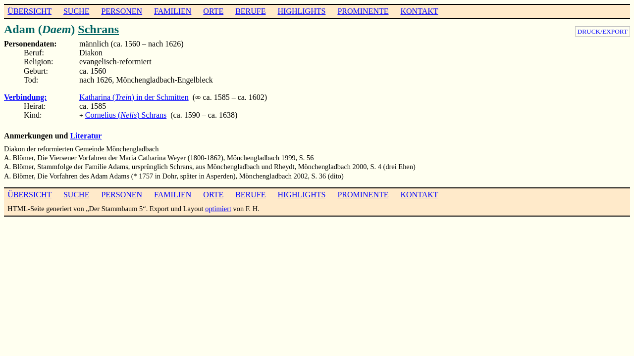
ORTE (213, 11)
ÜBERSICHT (29, 11)
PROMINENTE (362, 11)
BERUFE (250, 11)
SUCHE (76, 11)
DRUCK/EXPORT (603, 31)
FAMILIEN (172, 11)
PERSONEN (121, 11)
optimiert (218, 208)
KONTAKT (419, 11)
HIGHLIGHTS (302, 11)
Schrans (98, 29)
